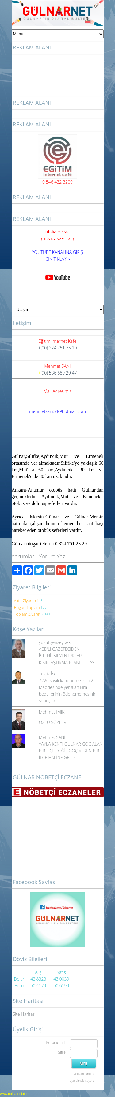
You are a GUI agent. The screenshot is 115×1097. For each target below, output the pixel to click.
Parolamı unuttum (84, 1074)
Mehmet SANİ (52, 737)
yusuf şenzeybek (55, 642)
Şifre (62, 1052)
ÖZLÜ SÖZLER (52, 722)
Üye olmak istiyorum (83, 1080)
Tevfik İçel (48, 674)
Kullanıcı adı (55, 1042)
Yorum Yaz (52, 556)
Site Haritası (24, 1014)
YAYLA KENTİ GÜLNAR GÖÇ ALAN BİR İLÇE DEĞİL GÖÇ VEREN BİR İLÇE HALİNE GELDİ (71, 750)
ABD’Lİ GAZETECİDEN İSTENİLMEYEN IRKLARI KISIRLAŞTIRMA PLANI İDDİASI (67, 655)
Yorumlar (23, 556)
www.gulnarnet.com (14, 1093)
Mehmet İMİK (52, 712)
